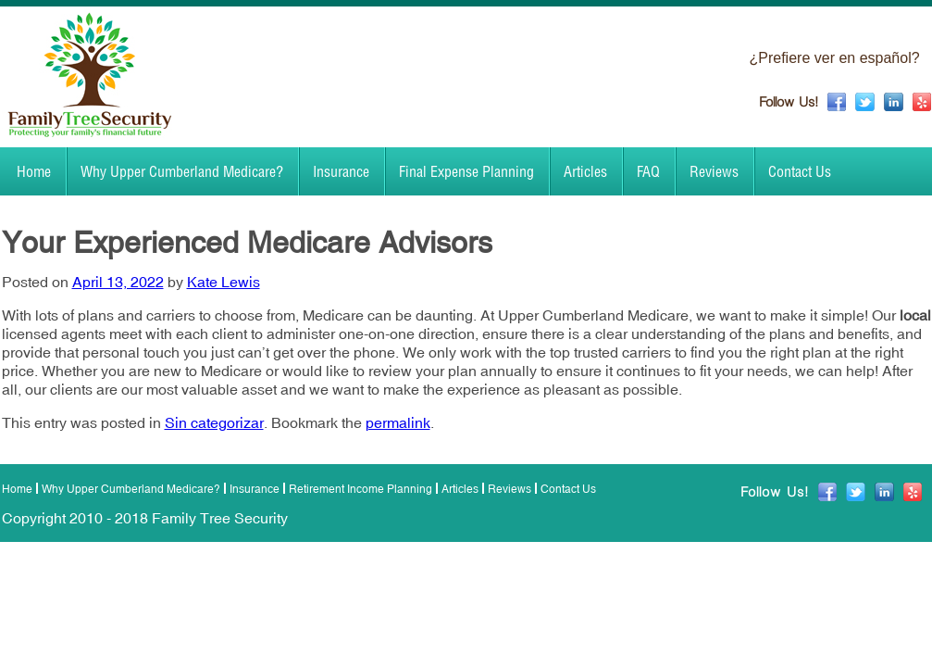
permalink (398, 422)
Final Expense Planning (466, 171)
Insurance (341, 171)
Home (34, 171)
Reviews (714, 171)
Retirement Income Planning (360, 489)
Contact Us (799, 171)
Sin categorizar (214, 422)
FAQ (648, 171)
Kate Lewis (223, 281)
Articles (585, 171)
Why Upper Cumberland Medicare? (182, 171)
